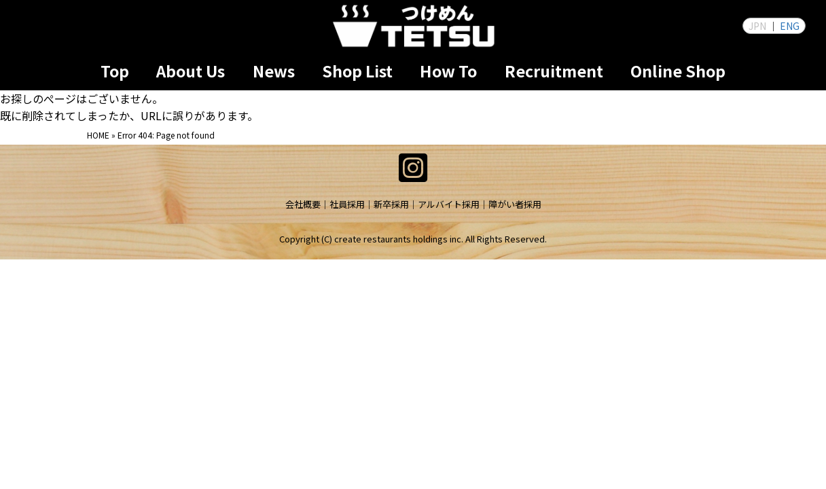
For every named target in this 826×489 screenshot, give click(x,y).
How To (448, 70)
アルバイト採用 (449, 204)
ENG (790, 26)
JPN (757, 26)
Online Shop (677, 70)
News (274, 70)
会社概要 (303, 204)
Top (115, 70)
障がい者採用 (514, 204)
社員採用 (347, 204)
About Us (190, 70)
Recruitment (554, 70)
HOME (98, 135)
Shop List (357, 70)
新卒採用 (391, 204)
